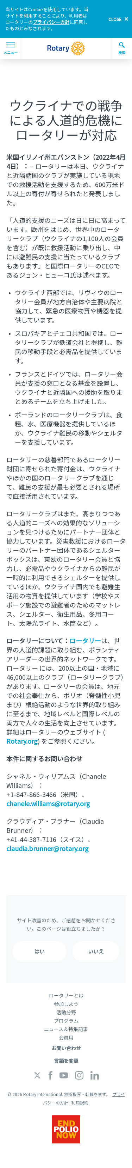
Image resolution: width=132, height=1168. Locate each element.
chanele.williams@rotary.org (48, 803)
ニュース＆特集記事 (66, 1029)
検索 (121, 48)
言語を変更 (66, 1060)
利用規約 (79, 1103)
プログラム (66, 1020)
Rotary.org (22, 740)
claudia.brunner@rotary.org (47, 848)
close (114, 19)
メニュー (11, 48)
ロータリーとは (66, 995)
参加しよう (66, 1003)
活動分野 (66, 1012)
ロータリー (85, 640)
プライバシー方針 (51, 22)
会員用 (66, 1037)
